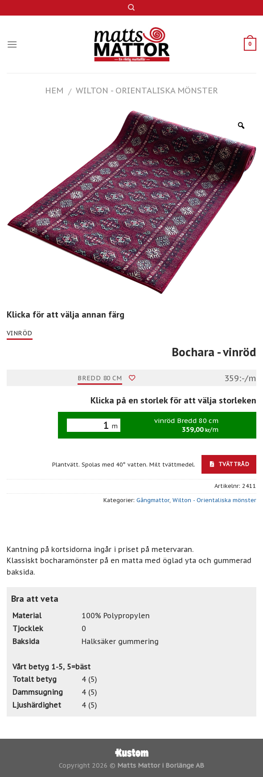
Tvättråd (229, 463)
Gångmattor (152, 500)
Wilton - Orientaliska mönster (147, 90)
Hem (54, 90)
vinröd (20, 333)
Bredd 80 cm (100, 378)
